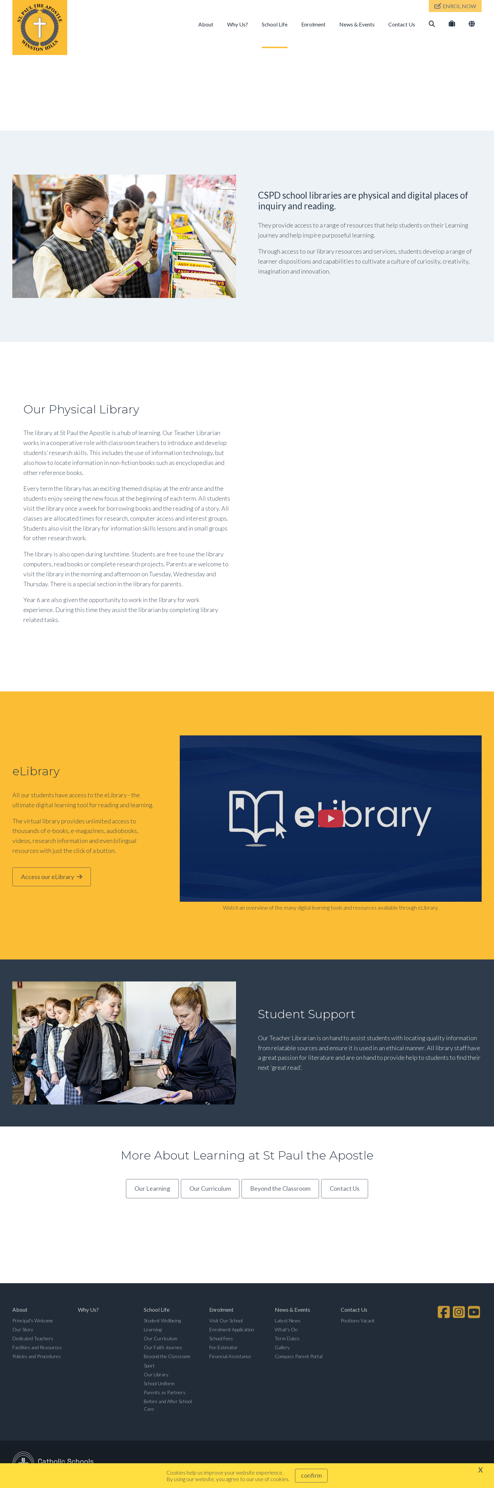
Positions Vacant (358, 1320)
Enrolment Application (231, 1329)
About (205, 24)
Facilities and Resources (37, 1347)
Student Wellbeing (162, 1320)
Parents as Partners (165, 1392)
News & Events (357, 24)
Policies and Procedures (36, 1356)
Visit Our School (226, 1320)
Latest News (288, 1320)
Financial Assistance (230, 1356)
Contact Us (401, 24)
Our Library (156, 1374)
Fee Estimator (223, 1347)
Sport (149, 1365)
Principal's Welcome (32, 1320)
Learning (153, 1329)
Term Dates (287, 1338)
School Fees (221, 1338)
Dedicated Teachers (32, 1338)
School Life (274, 24)
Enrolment (313, 24)
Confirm (311, 1475)
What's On (286, 1329)
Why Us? (237, 24)
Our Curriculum (160, 1338)
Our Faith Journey (163, 1347)
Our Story (22, 1329)
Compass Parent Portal (298, 1356)
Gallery (282, 1347)
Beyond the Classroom (167, 1356)
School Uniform (159, 1383)
